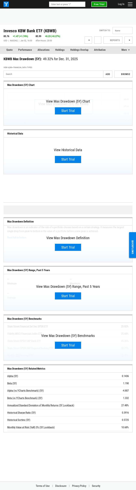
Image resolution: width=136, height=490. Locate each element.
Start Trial (68, 111)
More (124, 49)
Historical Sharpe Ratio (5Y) (21, 412)
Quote (9, 49)
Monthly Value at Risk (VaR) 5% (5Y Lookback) (31, 427)
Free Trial (99, 4)
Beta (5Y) (12, 383)
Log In (121, 4)
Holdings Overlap (79, 49)
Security (96, 486)
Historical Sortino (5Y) (18, 420)
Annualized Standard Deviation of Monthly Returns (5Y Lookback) (40, 405)
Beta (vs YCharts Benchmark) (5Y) (24, 398)
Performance (25, 49)
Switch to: (104, 30)
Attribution (100, 49)
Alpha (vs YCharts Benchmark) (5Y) (25, 390)
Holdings (60, 49)
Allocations (44, 49)
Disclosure (60, 486)
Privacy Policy (79, 486)
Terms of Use (43, 486)
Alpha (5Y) (12, 376)
